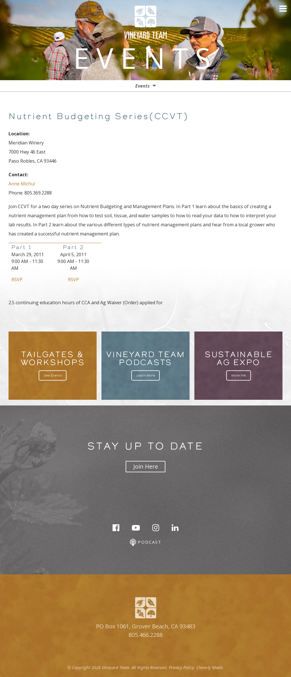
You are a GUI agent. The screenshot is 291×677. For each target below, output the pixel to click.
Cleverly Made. (210, 667)
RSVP (16, 279)
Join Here (145, 466)
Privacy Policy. (182, 667)
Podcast (145, 542)
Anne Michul (22, 184)
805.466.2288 (145, 635)
